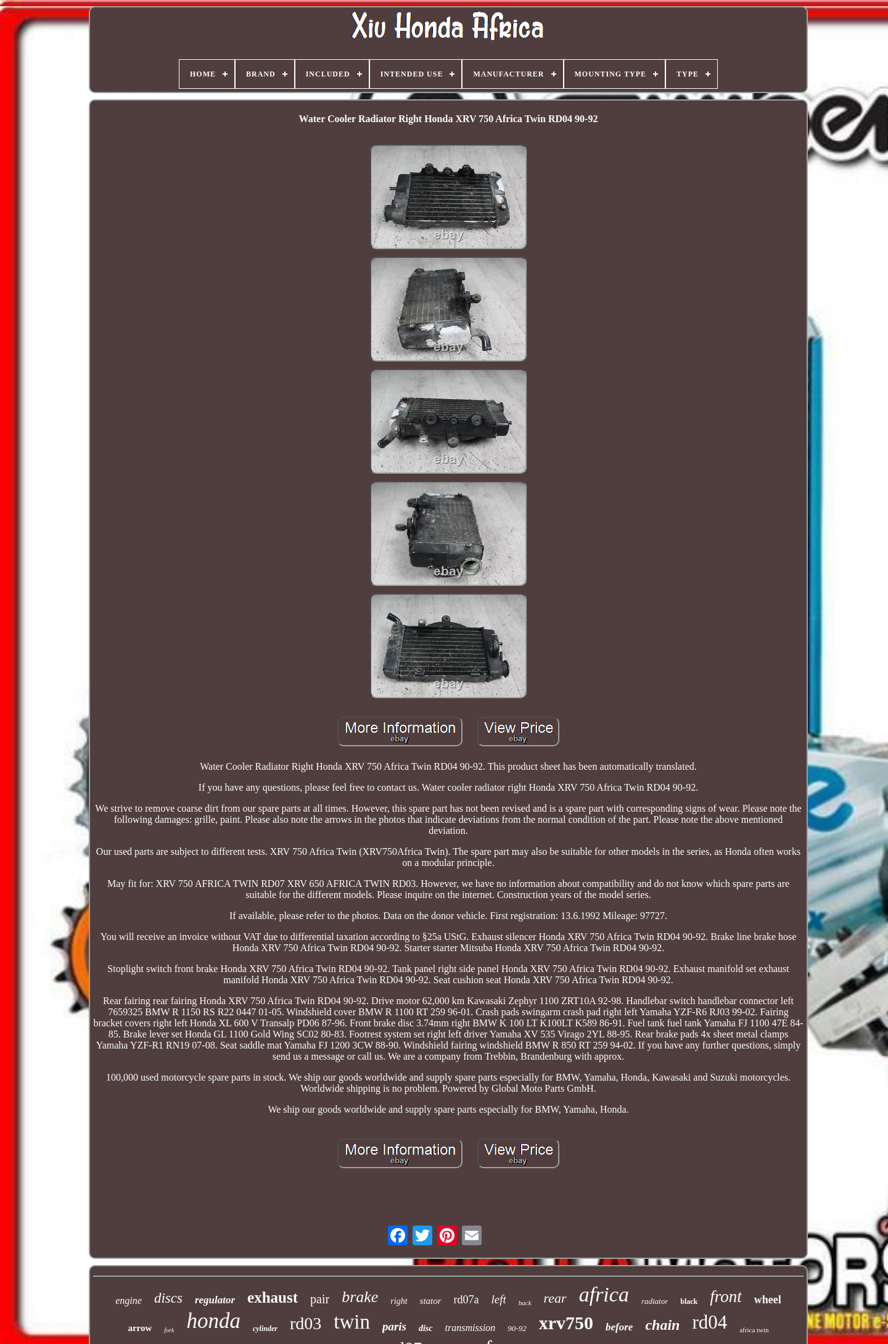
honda (213, 1321)
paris (394, 1326)
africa (604, 1294)
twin (352, 1322)
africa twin (753, 1330)
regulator (215, 1300)
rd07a (466, 1299)
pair (319, 1299)
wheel (767, 1299)
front (726, 1296)
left (498, 1299)
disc (426, 1328)
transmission (470, 1327)
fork (169, 1330)
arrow (140, 1328)
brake (360, 1297)
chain (662, 1325)
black (688, 1301)
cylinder (265, 1328)
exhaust (272, 1297)
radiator (654, 1301)
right (398, 1301)
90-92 (517, 1328)
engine (128, 1300)
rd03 (305, 1323)
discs (168, 1298)
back (525, 1302)
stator (431, 1301)
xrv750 (566, 1323)
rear (555, 1298)
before (619, 1327)
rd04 (709, 1322)
